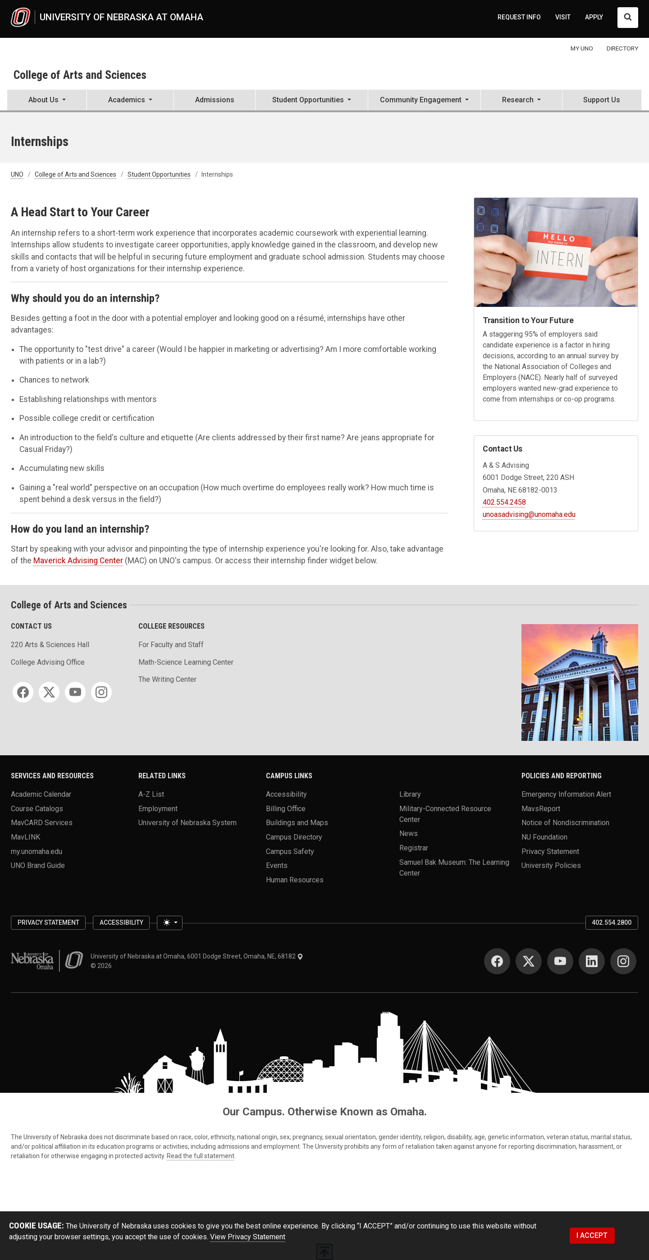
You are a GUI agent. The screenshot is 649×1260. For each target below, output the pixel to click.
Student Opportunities (159, 174)
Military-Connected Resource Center (445, 813)
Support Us (601, 100)
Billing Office (286, 808)
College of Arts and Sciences (80, 75)
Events (277, 865)
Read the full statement (200, 1156)
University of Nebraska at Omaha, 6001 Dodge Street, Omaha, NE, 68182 (197, 956)
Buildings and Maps (297, 822)
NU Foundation (544, 836)
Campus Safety (290, 851)
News (408, 833)
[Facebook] (23, 692)
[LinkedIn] (592, 961)
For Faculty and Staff (171, 644)
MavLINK (25, 836)
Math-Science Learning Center (185, 662)
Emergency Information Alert (566, 794)
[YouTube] (75, 692)
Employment (158, 808)
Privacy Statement (550, 851)
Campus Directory (294, 836)
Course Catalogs (37, 808)
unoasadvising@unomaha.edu (529, 514)
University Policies (551, 865)
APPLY (594, 17)
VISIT (563, 17)
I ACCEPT (592, 1235)
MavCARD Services (42, 822)
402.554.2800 (611, 922)
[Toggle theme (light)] (169, 923)
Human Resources (295, 879)
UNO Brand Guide (38, 865)
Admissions (214, 100)
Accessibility (286, 794)
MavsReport (540, 808)
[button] (47, 101)
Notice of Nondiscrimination (565, 822)
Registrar (413, 847)
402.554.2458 (504, 502)
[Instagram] (101, 692)
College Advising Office (48, 662)
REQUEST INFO (519, 17)
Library (410, 794)
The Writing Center (167, 679)
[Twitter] (49, 692)
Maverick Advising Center (78, 560)
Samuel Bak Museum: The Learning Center (454, 867)
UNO (17, 174)
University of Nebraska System (187, 822)
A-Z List (151, 794)
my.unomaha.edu (36, 851)
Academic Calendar (41, 794)
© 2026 (102, 965)
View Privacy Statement (247, 1237)
